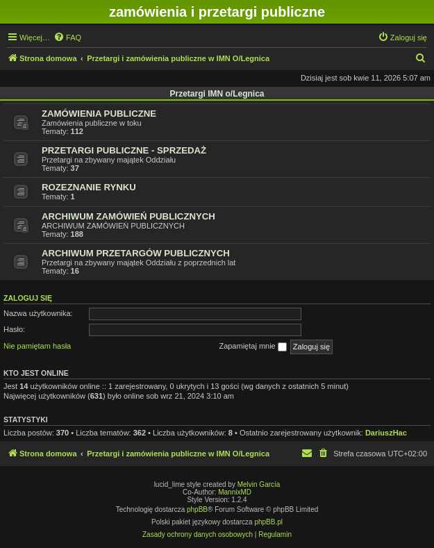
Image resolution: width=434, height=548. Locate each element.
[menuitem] (67, 37)
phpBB (197, 509)
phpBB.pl (268, 522)
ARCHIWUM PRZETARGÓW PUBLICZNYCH (136, 253)
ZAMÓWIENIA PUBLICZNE (99, 113)
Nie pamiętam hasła (37, 346)
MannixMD (234, 492)
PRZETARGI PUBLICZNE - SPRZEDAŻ (124, 150)
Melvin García (259, 484)
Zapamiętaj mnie (252, 346)
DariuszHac (386, 433)
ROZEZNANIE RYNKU (89, 187)
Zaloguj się (27, 298)
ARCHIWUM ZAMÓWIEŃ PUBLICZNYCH (128, 216)
